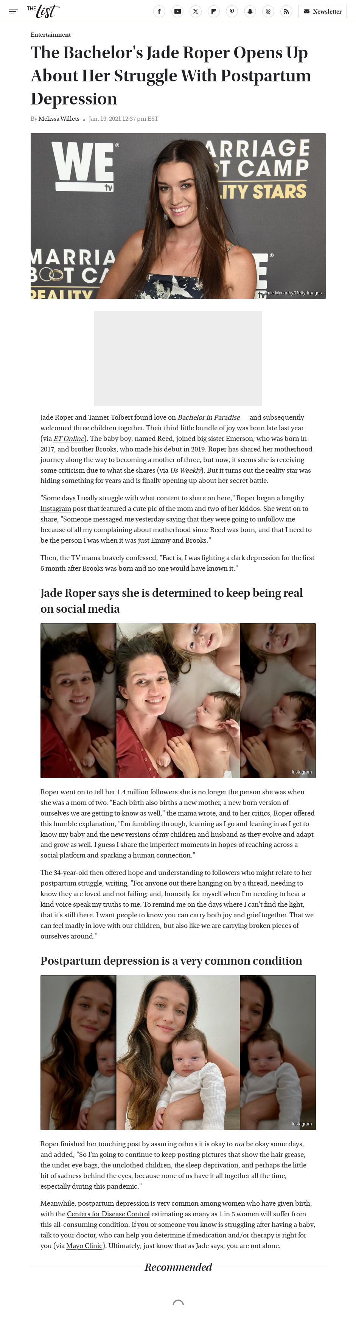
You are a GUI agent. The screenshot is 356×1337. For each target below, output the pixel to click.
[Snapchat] (250, 11)
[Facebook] (159, 11)
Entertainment (51, 35)
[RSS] (286, 11)
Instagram (55, 509)
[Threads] (268, 11)
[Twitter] (196, 11)
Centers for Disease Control (108, 1214)
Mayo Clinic (84, 1246)
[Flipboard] (214, 11)
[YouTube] (177, 11)
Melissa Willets (59, 118)
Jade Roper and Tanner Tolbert (86, 418)
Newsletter (322, 11)
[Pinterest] (232, 11)
